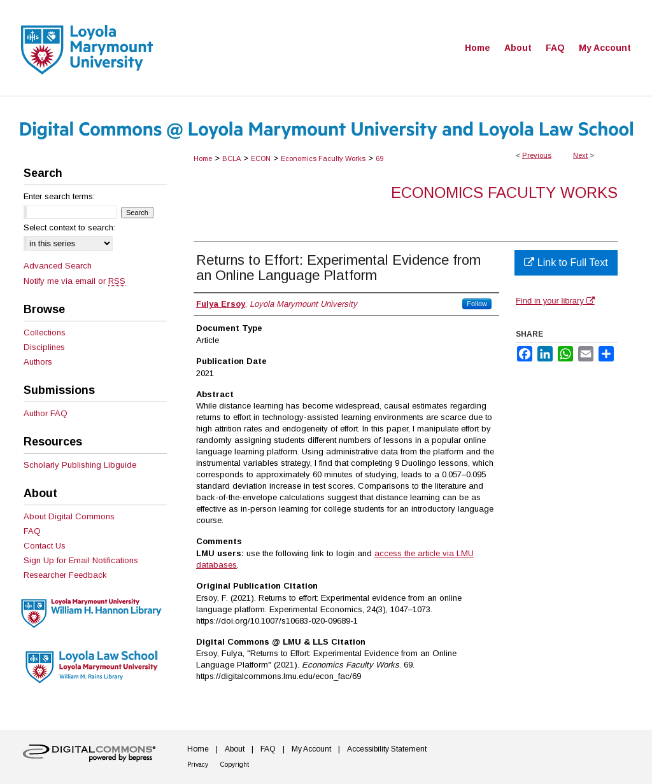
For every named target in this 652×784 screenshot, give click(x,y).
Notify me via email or (74, 281)
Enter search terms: (59, 196)
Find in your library (555, 300)
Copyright (234, 764)
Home (203, 158)
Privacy (197, 764)
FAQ (32, 531)
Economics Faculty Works (323, 158)
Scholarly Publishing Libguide (80, 465)
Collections (45, 332)
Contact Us (45, 545)
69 (379, 158)
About (234, 749)
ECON (261, 158)
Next (580, 155)
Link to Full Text (565, 262)
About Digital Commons (69, 516)
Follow (477, 303)
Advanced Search (58, 265)
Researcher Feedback (65, 575)
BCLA (231, 158)
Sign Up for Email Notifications (81, 560)
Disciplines (44, 347)
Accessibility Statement (387, 749)
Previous (536, 155)
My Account (311, 749)
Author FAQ (45, 413)
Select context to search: (69, 227)
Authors (38, 362)
